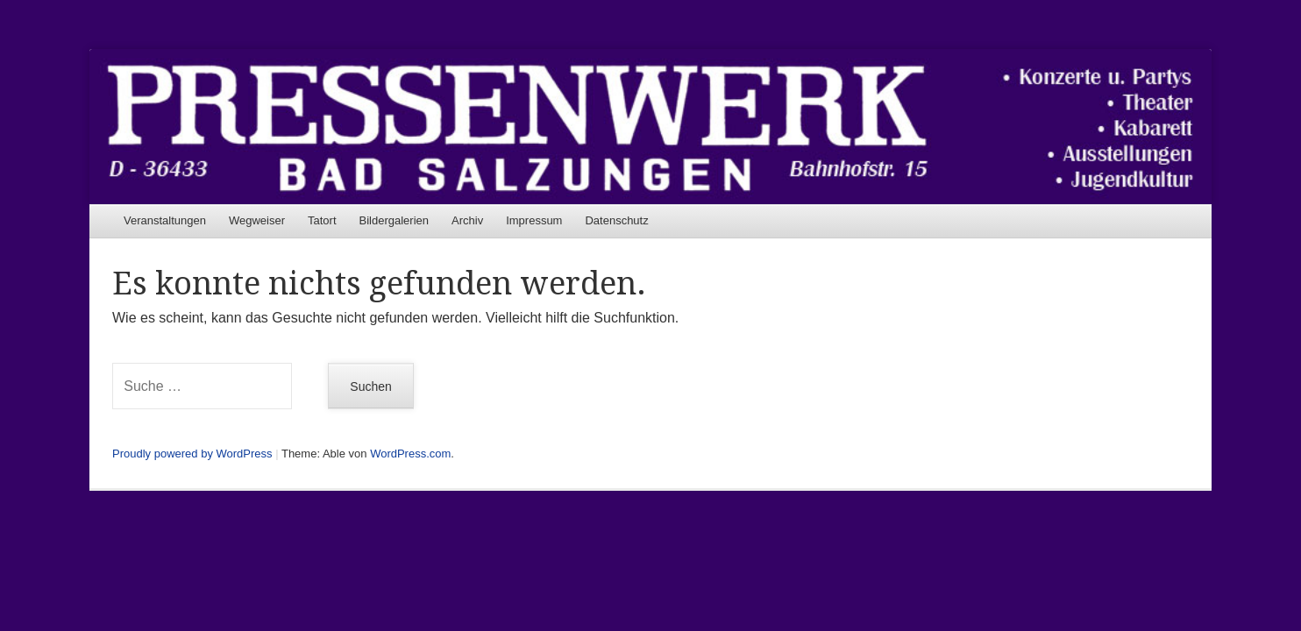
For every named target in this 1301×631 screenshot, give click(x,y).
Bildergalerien (394, 220)
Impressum (534, 220)
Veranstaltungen (165, 220)
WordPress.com (410, 453)
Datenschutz (616, 220)
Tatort (322, 220)
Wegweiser (257, 220)
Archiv (467, 220)
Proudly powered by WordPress (192, 453)
